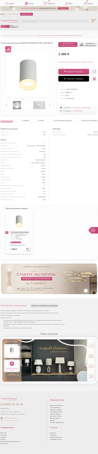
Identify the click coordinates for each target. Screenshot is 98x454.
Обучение (53, 433)
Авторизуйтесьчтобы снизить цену (67, 44)
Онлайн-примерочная (57, 422)
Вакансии (4, 433)
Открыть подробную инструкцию (44, 306)
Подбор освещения (13, 26)
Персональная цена (15, 242)
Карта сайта (4, 443)
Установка (53, 435)
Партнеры (4, 435)
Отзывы (3, 439)
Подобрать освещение (30, 21)
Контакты (3, 437)
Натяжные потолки (3, 26)
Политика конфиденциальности (10, 441)
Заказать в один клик (17, 245)
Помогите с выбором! (73, 79)
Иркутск (3, 14)
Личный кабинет (55, 407)
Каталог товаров (55, 414)
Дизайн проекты (55, 418)
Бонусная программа (56, 405)
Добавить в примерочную (88, 44)
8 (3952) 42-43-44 (12, 14)
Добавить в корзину (73, 72)
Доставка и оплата (56, 416)
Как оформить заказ (56, 412)
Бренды (52, 420)
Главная (9, 3)
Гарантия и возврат (56, 410)
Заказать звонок (26, 14)
